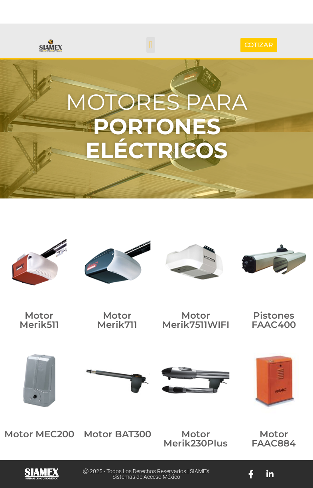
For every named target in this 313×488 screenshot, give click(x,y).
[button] (151, 45)
